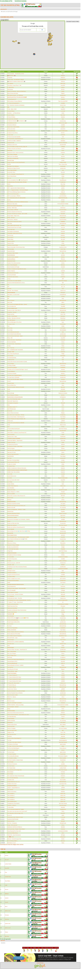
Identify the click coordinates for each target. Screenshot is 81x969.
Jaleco (63, 385)
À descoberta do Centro (12, 122)
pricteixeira (63, 134)
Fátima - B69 (9, 337)
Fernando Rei (62, 523)
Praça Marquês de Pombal (12, 669)
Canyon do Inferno (11, 241)
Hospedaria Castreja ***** (12, 406)
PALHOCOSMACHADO (62, 130)
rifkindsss (63, 257)
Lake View (9, 458)
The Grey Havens (10, 752)
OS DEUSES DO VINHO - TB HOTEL (14, 598)
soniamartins (62, 211)
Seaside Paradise (10, 718)
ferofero (62, 838)
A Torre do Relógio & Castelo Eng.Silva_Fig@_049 (17, 146)
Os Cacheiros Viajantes (62, 756)
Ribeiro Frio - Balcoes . (11, 696)
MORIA (8, 521)
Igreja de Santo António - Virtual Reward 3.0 (15, 416)
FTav (17, 5)
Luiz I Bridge (9, 481)
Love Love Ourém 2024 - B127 (13, 479)
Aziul (63, 671)
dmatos (62, 466)
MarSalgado (63, 355)
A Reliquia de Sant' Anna (12, 144)
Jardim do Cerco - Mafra (12, 436)
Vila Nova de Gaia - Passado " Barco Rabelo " (16, 829)
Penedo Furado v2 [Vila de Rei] (13, 621)
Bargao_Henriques (63, 513)
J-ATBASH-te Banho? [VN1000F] (13, 438)
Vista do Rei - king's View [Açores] (14, 834)
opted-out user (8, 910)
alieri (63, 730)
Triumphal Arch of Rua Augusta (13, 803)
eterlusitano (63, 140)
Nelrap (63, 345)
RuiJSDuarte (62, 436)
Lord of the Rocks (62, 195)
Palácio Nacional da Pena (12, 606)
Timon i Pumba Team (63, 164)
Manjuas (63, 412)
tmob (63, 136)
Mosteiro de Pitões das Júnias (13, 523)
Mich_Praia (63, 184)
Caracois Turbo (63, 643)
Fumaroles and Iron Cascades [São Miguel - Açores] (17, 369)
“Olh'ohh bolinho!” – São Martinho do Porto (15, 73)
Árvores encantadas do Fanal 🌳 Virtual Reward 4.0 (17, 180)
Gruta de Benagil (10, 393)
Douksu (62, 426)
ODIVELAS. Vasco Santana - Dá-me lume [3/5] (16, 588)
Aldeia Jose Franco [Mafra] (12, 156)
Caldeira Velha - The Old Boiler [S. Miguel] (15, 79)
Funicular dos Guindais (11, 373)
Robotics (9, 698)
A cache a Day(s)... (11, 115)
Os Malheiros (62, 657)
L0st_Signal (63, 503)
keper (63, 107)
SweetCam (9, 736)
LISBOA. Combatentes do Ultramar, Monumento (16, 468)
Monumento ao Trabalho (12, 517)
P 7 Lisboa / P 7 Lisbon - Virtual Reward (15, 602)
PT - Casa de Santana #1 (12, 675)
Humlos (62, 174)
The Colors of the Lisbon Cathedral (14, 742)
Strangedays (62, 365)
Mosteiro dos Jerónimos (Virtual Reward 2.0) (16, 527)
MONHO (63, 225)
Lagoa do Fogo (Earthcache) (13, 454)
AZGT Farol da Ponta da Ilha (13, 193)
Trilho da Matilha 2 (11, 795)
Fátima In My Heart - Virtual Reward (14, 339)
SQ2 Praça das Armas (11, 734)
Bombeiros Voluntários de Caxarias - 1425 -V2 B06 (17, 213)
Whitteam (7, 893)
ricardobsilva (62, 367)
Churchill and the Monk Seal (12, 272)
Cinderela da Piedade (11, 274)
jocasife (62, 160)
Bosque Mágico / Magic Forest (13, 215)
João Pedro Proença (63, 280)
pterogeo (63, 347)
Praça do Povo (10, 667)
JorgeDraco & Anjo (63, 247)
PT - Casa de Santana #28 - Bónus (14, 677)
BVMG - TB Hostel (11, 217)
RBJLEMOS (63, 690)
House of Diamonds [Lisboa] (12, 412)
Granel (8, 389)
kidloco (63, 302)
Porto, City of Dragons (11, 653)
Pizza (63, 404)
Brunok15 (63, 172)
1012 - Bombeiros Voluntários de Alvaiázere (15, 105)
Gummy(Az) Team (62, 783)
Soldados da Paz (10, 732)
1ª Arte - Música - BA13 (11, 109)
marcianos (63, 535)
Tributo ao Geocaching (11, 791)
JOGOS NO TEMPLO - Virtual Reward (14, 440)
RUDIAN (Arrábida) (11, 710)
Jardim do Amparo (10, 434)
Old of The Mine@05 (11, 590)
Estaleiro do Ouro (10, 314)
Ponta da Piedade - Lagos (12, 637)
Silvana (62, 341)
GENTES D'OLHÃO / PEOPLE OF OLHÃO (15, 387)
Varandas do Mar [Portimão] (12, 819)
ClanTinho (7, 919)
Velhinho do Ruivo (10, 821)
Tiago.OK (63, 773)
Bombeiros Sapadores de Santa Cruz (14, 211)
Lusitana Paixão (63, 162)
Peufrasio (7, 915)
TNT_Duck (63, 517)
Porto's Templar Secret (11, 655)
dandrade (63, 821)
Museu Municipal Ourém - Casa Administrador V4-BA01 (18, 537)
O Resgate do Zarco (11, 570)
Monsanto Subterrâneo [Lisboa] (13, 513)
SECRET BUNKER (11, 720)
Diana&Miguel (63, 193)
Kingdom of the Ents (11, 442)
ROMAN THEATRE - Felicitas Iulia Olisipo (15, 704)
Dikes (8, 296)
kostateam (63, 152)
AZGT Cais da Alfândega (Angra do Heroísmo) (16, 191)
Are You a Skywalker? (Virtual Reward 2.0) (15, 174)
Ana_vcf (62, 138)
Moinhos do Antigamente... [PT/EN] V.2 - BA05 (16, 509)
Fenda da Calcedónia (11, 341)
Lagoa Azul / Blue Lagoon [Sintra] (13, 450)
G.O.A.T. (9, 381)
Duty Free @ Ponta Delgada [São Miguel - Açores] (17, 304)
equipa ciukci (62, 793)
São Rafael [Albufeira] (11, 716)
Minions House (10, 497)
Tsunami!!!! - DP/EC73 (11, 805)
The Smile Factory (10, 765)
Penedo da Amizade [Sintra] (12, 619)
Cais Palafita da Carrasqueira (13, 231)
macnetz (63, 789)
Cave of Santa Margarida (12, 264)
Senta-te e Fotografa (11, 728)
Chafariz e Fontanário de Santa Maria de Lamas (16, 268)
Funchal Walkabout (11, 371)
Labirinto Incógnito (11, 448)
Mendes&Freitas (63, 215)
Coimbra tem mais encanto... (13, 276)
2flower (62, 452)
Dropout (6, 889)
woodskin (63, 763)
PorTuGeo (63, 771)
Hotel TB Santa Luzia (11, 408)
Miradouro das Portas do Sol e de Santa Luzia (16, 505)
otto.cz (63, 696)
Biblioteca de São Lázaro (12, 203)
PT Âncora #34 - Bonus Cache (13, 683)
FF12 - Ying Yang (10, 347)
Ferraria (9, 345)
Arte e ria (9, 178)
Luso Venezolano (10, 487)
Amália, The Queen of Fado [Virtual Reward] (16, 162)
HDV (63, 282)
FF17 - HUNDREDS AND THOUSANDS (15, 349)
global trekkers (63, 744)
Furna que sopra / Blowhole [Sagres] (14, 375)
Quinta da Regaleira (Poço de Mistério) (14, 692)
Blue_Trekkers (63, 724)
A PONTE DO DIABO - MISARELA (14, 140)
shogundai (63, 548)
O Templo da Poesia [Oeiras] (13, 580)
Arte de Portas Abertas (11, 176)
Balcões (9, 199)
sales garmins (63, 694)
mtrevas (62, 262)
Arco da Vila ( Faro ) (11, 172)
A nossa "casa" (10, 134)
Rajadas (62, 529)
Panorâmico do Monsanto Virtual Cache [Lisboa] (16, 610)
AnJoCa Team (63, 105)
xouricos (62, 637)
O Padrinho (9, 568)
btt (62, 205)
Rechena (63, 156)
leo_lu (63, 408)
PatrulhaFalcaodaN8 (63, 489)
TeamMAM (63, 306)
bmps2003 (63, 85)
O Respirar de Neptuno (11, 572)
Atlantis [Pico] (10, 186)
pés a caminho (63, 578)
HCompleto (63, 606)
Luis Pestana (62, 328)
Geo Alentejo (62, 166)
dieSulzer (63, 454)
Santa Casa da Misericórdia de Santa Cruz (15, 712)
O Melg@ (63, 146)
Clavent (62, 148)
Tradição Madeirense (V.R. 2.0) (13, 781)
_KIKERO (63, 420)
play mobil (63, 619)
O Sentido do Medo (11, 576)
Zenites (62, 91)
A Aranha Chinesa (10, 111)
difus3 (6, 906)
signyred (63, 233)
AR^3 (63, 178)
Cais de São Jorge (11, 229)
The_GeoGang (63, 507)
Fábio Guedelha (63, 758)
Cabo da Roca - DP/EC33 (12, 219)
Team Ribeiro (62, 416)
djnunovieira (63, 515)
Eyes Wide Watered (11, 320)
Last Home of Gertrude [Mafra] (13, 460)
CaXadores (63, 351)
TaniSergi (63, 596)
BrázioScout (63, 207)
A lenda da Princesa (11, 130)
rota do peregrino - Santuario (13, 706)
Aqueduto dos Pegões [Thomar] (13, 168)
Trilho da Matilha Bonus (12, 801)
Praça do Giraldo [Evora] (12, 663)
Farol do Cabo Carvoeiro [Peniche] (14, 333)
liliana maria (63, 83)
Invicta (8, 424)
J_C (63, 268)
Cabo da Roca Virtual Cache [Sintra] (14, 221)
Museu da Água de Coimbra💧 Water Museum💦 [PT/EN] (18, 531)
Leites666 (63, 270)
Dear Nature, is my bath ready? (13, 294)
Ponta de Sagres (10, 639)
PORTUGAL (9, 657)
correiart (62, 460)
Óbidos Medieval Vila (11, 586)
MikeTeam (7, 936)
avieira (63, 113)
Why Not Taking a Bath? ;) (12, 840)
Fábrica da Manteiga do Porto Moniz (14, 322)
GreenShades (63, 324)
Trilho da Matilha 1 (11, 793)
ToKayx (6, 932)
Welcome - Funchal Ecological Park (14, 838)
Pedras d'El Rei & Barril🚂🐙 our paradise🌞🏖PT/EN (18, 617)
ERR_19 (63, 663)
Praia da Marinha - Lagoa (12, 671)
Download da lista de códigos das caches (11, 844)
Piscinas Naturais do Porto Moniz (13, 633)
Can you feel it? (10, 237)
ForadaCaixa (62, 182)
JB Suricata (63, 440)
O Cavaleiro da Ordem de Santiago (14, 554)
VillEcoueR (63, 594)
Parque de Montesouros (12, 612)
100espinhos (62, 836)
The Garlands (62, 371)
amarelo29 (63, 320)
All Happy (63, 312)
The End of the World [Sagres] (13, 748)
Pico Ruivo (9, 625)
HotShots (63, 444)
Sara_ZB (6, 859)
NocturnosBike (63, 779)
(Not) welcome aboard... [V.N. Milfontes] (15, 95)
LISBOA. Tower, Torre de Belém (13, 472)
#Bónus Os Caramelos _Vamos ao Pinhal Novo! (16, 91)
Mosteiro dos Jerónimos (12, 525)
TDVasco (63, 448)
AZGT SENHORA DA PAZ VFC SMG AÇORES (16, 197)
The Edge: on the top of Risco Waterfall (15, 746)
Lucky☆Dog (63, 249)
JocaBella (63, 103)
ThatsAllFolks (62, 651)
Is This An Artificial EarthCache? (13, 428)
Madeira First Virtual (11, 489)
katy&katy (63, 791)
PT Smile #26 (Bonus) (11, 685)
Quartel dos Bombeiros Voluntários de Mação (16, 690)
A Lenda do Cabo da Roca (12, 132)
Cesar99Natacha (63, 180)
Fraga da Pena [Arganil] (12, 367)
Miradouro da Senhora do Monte (13, 503)
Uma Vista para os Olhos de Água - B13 (15, 813)
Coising (8, 278)
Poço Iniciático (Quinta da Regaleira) (14, 635)
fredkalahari (63, 339)
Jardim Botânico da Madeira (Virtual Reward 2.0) (16, 432)
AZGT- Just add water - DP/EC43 (13, 195)
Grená (8, 391)
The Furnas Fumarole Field (12, 750)
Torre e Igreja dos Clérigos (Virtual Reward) (15, 775)
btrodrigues (63, 292)
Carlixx (63, 811)
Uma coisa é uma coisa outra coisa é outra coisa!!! (17, 811)
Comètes (63, 296)
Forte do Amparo (10, 363)
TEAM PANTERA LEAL (62, 197)
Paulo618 (63, 99)
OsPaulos (63, 75)
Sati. (63, 73)
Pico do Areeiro (10, 623)
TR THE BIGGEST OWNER (63, 203)
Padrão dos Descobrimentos (12, 604)
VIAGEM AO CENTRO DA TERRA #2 (14, 827)
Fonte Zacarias (10, 355)
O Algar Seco (10, 550)
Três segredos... (10, 83)
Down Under (9, 302)
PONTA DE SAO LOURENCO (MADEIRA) (15, 641)
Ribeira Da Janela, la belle (12, 694)
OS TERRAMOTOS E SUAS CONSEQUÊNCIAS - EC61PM (19, 600)
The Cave (9, 740)
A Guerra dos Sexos (11, 128)
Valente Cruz (62, 422)
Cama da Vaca (10, 235)
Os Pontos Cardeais (63, 728)
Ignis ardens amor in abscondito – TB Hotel (15, 414)
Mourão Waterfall (10, 529)
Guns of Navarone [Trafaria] (12, 395)
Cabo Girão (9, 223)
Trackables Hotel (10, 779)
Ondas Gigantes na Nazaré (12, 592)
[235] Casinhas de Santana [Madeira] (14, 101)
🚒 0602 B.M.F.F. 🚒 (11, 75)
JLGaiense (63, 702)
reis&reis (63, 87)
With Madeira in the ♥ (11, 842)
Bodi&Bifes (63, 221)
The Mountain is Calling (12, 758)
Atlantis (8, 184)
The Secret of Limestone (12, 763)
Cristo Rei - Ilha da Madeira (12, 290)
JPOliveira (63, 186)
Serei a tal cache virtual (11, 730)
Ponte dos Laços (10, 643)
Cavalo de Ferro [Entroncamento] (13, 262)
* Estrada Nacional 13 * (11, 99)
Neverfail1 (63, 661)
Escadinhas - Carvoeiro (11, 312)
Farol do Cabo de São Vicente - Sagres (15, 335)
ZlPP (63, 278)
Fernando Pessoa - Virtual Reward (14, 343)
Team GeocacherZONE (62, 101)
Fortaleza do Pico (10, 359)
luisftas (63, 176)
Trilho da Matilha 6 (11, 799)
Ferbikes (63, 554)
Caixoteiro (63, 266)
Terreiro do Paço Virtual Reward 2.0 (14, 738)
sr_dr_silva (63, 111)
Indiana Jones (10, 420)
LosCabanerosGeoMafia (63, 556)
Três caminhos (10, 789)
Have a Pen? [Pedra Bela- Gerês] (13, 399)
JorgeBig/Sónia (63, 79)
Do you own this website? (25, 29)
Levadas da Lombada (11, 464)
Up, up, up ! (9, 815)
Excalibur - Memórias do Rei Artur (13, 318)
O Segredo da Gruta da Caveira (13, 574)
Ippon (8, 426)
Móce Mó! (63, 387)
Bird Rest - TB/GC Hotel (12, 207)
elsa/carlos (63, 389)
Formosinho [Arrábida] (11, 357)
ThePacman (63, 586)
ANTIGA (9, 164)
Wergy (63, 614)
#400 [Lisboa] (10, 89)
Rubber (8, 708)
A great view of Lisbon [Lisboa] (13, 126)
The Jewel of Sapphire (11, 754)
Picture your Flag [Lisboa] (12, 627)
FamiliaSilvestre (63, 294)
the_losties (63, 237)
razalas (62, 399)
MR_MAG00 (62, 217)
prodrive (62, 201)
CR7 (8, 284)
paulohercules (63, 95)
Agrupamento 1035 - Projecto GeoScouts (15, 152)
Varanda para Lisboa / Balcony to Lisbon (15, 817)
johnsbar (63, 199)
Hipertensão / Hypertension (12, 401)
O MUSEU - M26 (10, 564)
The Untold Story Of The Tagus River (14, 769)
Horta (8, 404)
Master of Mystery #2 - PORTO (13, 491)
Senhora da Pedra (10, 726)
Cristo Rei (9, 288)
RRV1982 (63, 495)
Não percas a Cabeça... (12, 543)
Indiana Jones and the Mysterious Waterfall (15, 422)
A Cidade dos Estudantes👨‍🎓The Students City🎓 (16, 120)
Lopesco (63, 343)
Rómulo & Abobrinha (63, 142)
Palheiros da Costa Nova (12, 608)
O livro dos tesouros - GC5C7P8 (13, 562)
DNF (8, 298)
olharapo (63, 647)
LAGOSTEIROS (10, 456)
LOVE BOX (9, 477)
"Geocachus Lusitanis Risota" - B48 (14, 85)
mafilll (6, 885)
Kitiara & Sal (62, 485)
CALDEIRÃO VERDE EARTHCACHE (14, 233)
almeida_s (63, 97)
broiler (63, 641)
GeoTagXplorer (63, 397)
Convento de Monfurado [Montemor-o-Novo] (16, 282)
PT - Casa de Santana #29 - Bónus (14, 679)
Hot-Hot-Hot (9, 410)
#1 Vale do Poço (10, 87)
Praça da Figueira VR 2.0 (12, 661)
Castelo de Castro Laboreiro (12, 257)
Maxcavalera (62, 543)
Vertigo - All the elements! (12, 825)
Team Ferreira (63, 639)
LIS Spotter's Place (11, 466)
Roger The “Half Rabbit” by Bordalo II (14, 702)
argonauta (63, 736)
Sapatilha (63, 511)
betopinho (63, 468)
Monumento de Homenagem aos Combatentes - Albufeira (18, 519)
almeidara (63, 245)
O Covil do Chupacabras (12, 558)
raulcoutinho (63, 128)
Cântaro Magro (10, 239)
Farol (8, 326)
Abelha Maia (9, 150)
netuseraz (63, 304)
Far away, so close (11, 324)
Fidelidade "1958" (10, 351)
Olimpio (62, 665)
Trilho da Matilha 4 (11, 797)
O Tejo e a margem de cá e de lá (13, 578)
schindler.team (63, 391)
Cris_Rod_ (63, 592)
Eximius (62, 274)
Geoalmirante (62, 562)
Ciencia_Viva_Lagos (63, 122)
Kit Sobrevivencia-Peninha (12, 444)
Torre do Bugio (10, 773)
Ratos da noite (63, 424)
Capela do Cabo (10, 243)
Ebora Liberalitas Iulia (11, 306)
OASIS (8, 582)
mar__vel (63, 284)
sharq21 (6, 902)
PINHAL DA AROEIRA (11, 629)
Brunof (63, 552)
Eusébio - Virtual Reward (12, 316)
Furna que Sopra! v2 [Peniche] (13, 377)
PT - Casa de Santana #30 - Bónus (14, 681)
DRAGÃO (63, 827)
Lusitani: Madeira (10, 483)
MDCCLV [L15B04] (11, 493)
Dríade (63, 432)
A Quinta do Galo (10, 142)
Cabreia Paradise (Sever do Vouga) (14, 227)
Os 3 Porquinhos (10, 596)
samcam (63, 710)
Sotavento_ (63, 235)
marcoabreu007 (63, 144)
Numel (63, 150)
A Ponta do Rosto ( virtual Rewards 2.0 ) (15, 138)
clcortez (62, 446)
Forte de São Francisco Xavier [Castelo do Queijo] (17, 361)
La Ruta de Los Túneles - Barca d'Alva (14, 446)
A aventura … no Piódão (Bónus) (13, 113)
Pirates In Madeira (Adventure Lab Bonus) (15, 631)
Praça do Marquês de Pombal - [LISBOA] (15, 665)
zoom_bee (63, 227)
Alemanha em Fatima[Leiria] (12, 158)
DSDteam (63, 712)
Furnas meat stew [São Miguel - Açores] (15, 379)
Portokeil (63, 491)
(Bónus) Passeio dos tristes (12, 93)
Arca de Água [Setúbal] (11, 170)
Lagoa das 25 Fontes (11, 452)
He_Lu (63, 406)
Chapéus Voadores (11, 270)
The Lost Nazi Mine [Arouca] (12, 756)
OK (42, 29)
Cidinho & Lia (62, 290)
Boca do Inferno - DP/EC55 (12, 209)
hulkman (63, 716)
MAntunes (63, 264)
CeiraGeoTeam (63, 120)
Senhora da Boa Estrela (12, 724)
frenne (63, 410)
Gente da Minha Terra (11, 385)
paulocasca (63, 77)
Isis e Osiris (9, 430)
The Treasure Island (11, 767)
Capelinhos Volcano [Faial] (12, 245)
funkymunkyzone (63, 748)
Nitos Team (63, 115)
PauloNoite (63, 659)
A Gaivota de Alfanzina (11, 124)
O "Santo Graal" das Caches (12, 548)
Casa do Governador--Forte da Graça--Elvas (16, 247)
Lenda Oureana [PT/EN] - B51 (13, 462)
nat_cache (63, 239)
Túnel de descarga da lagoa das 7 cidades (15, 809)
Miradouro (9, 499)
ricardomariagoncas (63, 740)
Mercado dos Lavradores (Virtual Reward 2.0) (16, 495)
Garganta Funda (10, 383)
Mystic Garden (10, 541)
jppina (63, 815)
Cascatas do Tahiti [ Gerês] (12, 253)
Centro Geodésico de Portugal (13, 266)
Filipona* (63, 93)
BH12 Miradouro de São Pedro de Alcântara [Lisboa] (17, 201)
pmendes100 (62, 458)
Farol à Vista (9, 328)
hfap (63, 253)
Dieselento (63, 231)
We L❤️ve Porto (10, 836)
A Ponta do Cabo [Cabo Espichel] (13, 136)
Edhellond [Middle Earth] (12, 308)
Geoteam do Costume (63, 393)
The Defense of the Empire (12, 744)
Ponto (8, 645)
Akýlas (63, 746)
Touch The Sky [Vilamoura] (12, 777)
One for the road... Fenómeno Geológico (15, 594)
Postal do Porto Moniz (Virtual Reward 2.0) (15, 659)
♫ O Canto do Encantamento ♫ (13, 103)
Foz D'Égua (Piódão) (11, 365)
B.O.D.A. (63, 89)
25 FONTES (9, 77)
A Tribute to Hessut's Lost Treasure (14, 148)
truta (63, 154)
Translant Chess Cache (12, 783)
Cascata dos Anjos (11, 251)
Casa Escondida (10, 249)
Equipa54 (63, 126)
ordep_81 (63, 191)
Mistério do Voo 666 (11, 507)
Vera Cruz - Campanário (12, 823)
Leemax (62, 499)
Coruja (63, 481)
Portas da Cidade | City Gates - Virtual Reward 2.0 (17, 649)
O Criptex (9, 560)
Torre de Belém (10, 771)
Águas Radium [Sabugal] (12, 154)
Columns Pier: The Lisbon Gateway (14, 280)
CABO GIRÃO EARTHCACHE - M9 (14, 225)
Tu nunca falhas (10, 807)
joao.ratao (63, 527)
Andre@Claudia (63, 823)
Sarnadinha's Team (63, 635)
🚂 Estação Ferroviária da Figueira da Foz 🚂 (16, 81)
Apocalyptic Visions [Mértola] (13, 166)
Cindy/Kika (63, 612)
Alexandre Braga (10, 160)
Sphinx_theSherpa (62, 560)
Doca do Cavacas (10, 300)
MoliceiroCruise (10, 511)
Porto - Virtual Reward (11, 651)
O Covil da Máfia (10, 556)
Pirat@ (63, 353)
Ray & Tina (63, 734)
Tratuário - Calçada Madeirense (13, 787)
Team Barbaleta (63, 335)
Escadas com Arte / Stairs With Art (14, 310)
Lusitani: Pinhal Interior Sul (12, 485)
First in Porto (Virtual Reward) (13, 353)
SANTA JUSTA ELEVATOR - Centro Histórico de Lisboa (18, 714)
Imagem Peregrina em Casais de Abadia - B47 (16, 418)
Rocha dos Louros (10, 700)
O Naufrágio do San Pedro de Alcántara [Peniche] (17, 566)
